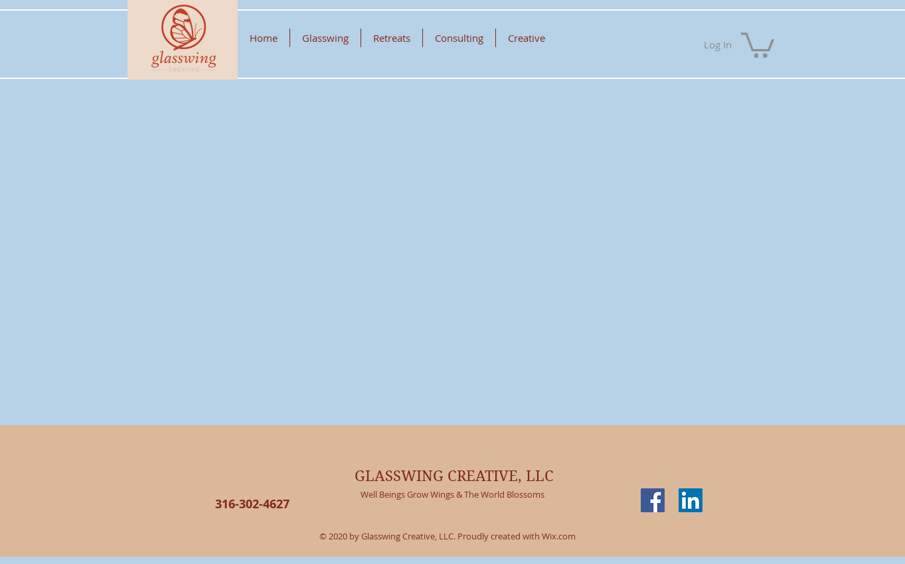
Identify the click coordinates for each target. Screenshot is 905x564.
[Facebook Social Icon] (653, 500)
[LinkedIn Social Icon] (690, 500)
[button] (757, 44)
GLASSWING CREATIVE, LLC (454, 475)
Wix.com (559, 536)
